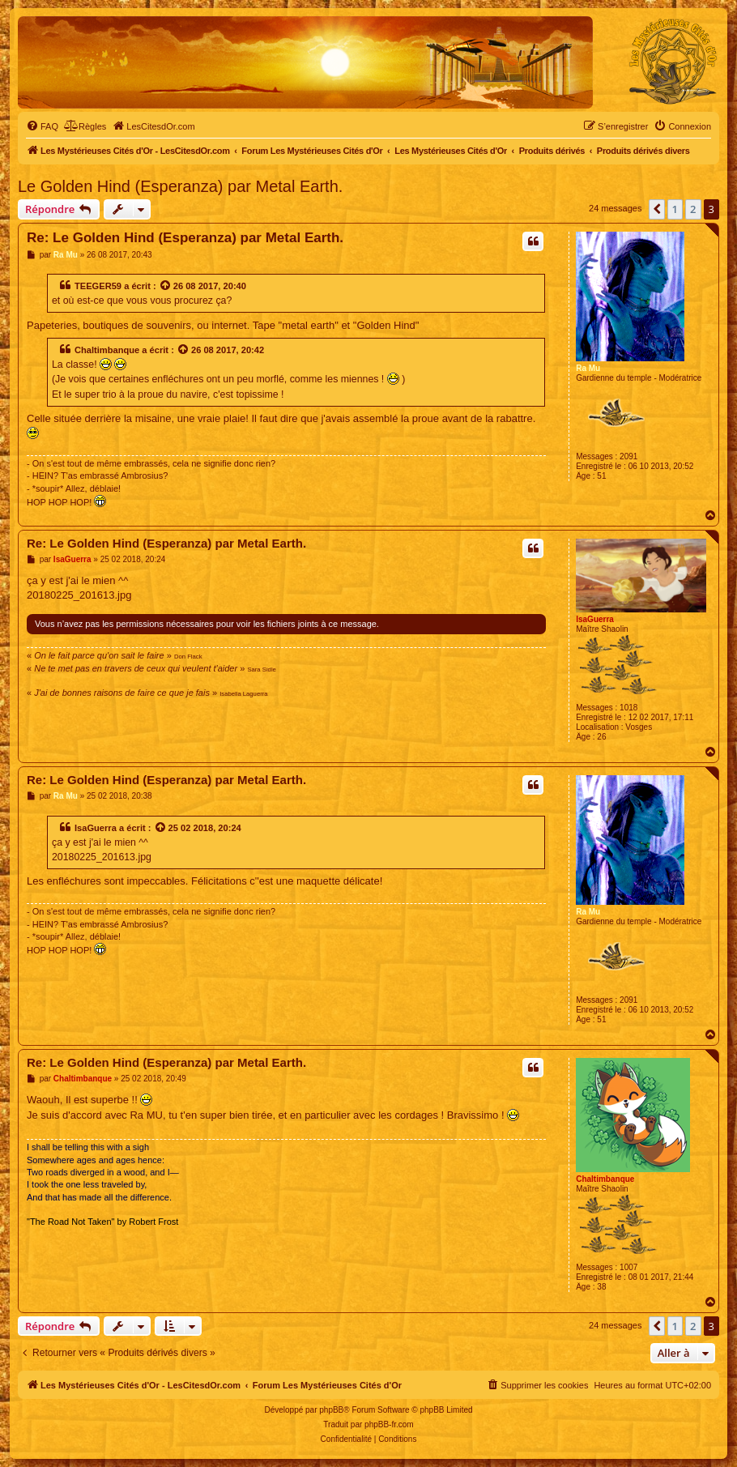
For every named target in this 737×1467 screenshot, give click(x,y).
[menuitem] (42, 126)
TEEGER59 (98, 286)
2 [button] (693, 209)
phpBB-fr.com (389, 1424)
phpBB (331, 1409)
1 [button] (675, 209)
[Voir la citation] (166, 286)
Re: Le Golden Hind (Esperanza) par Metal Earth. (185, 237)
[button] (657, 209)
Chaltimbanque (107, 350)
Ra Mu (588, 368)
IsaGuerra (595, 619)
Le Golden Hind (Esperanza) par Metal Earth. (180, 186)
